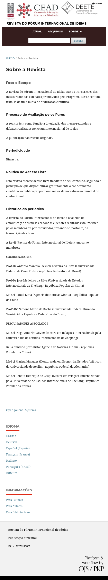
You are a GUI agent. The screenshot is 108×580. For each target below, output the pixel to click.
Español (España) (18, 448)
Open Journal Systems (21, 410)
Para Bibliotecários (18, 512)
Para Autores (14, 506)
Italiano (11, 460)
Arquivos (55, 31)
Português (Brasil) (18, 467)
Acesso (97, 3)
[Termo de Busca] (49, 40)
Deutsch (11, 442)
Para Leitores (14, 500)
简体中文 (12, 473)
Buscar (78, 40)
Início (10, 58)
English (11, 436)
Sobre (74, 31)
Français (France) (18, 454)
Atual (37, 31)
